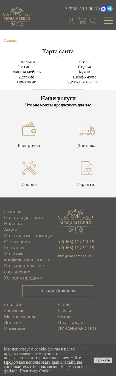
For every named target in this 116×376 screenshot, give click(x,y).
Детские (26, 77)
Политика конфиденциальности (27, 257)
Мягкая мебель (26, 71)
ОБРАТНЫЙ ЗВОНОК (58, 291)
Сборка (29, 184)
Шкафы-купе (85, 77)
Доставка (87, 145)
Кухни (84, 71)
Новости (13, 223)
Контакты (14, 248)
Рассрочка (29, 145)
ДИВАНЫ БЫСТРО (84, 81)
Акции (10, 230)
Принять (103, 360)
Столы (84, 61)
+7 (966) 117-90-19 (81, 9)
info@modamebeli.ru (75, 255)
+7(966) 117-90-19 (76, 242)
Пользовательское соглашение (24, 269)
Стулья (84, 66)
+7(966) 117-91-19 (76, 248)
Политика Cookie (36, 371)
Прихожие (26, 81)
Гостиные (27, 66)
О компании (17, 242)
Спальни (26, 61)
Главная (12, 211)
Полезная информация (29, 236)
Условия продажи (23, 278)
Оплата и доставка (23, 217)
